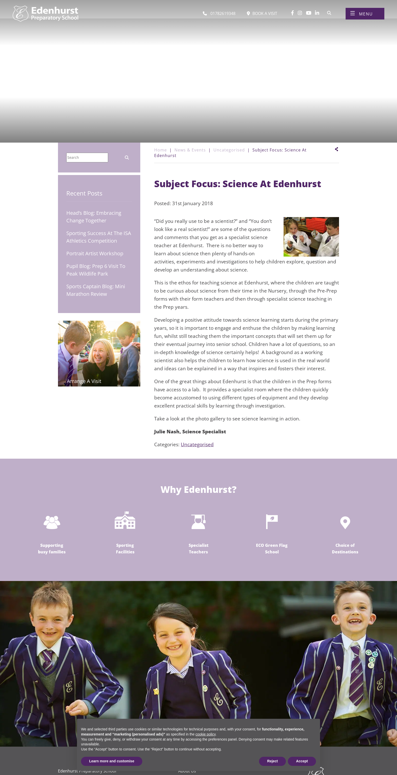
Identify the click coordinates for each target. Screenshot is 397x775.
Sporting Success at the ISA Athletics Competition (98, 237)
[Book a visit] (262, 14)
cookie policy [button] (205, 734)
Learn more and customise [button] (111, 761)
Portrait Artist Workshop (94, 253)
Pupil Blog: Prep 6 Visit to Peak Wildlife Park (95, 270)
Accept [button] (302, 761)
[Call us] (219, 14)
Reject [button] (272, 761)
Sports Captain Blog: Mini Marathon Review (95, 290)
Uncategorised (197, 444)
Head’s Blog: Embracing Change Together (93, 216)
